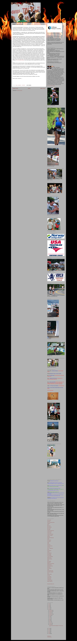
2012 (49, 628)
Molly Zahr (48, 567)
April (50, 620)
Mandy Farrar (49, 557)
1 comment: (23, 85)
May (50, 619)
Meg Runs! (49, 562)
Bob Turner (49, 528)
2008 (49, 633)
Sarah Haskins (49, 574)
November (50, 611)
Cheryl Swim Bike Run (50, 530)
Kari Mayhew (49, 550)
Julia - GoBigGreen (50, 548)
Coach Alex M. (49, 531)
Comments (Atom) (19, 90)
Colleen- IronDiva (49, 535)
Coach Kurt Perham (50, 534)
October (50, 612)
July (50, 616)
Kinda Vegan (49, 554)
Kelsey (48, 551)
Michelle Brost (49, 564)
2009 (49, 632)
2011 (49, 629)
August (50, 615)
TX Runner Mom (49, 580)
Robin (48, 569)
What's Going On (49, 581)
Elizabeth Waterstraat (50, 537)
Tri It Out (48, 575)
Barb (48, 524)
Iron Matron (49, 541)
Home (29, 88)
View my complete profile (51, 85)
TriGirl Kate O (49, 577)
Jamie (48, 542)
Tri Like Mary (49, 576)
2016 (49, 606)
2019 (49, 605)
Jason (48, 543)
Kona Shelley (49, 555)
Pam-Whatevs (49, 568)
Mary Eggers (49, 561)
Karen (48, 549)
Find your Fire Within (19, 5)
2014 (49, 607)
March (50, 621)
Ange (53, 66)
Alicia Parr (48, 521)
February (50, 623)
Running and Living (50, 570)
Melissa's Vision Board (50, 563)
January (50, 624)
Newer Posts (15, 88)
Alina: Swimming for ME (50, 522)
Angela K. (48, 523)
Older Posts (42, 88)
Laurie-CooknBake (50, 556)
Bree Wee (48, 529)
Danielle (48, 536)
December (50, 610)
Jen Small (48, 544)
